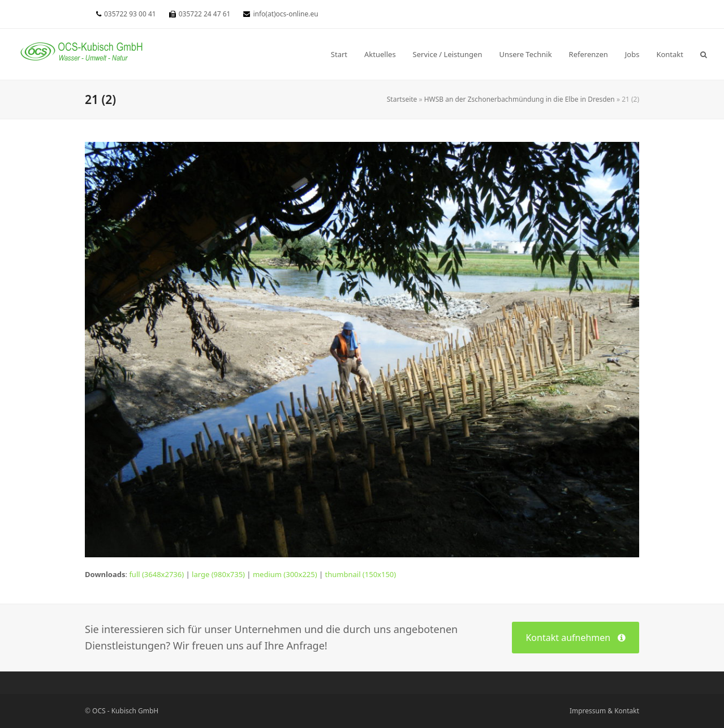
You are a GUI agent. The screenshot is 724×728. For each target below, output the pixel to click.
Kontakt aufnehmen (575, 637)
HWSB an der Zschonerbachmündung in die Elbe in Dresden (519, 99)
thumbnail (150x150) (361, 574)
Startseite (402, 99)
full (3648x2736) (156, 574)
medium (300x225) (285, 574)
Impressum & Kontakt (604, 711)
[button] (704, 54)
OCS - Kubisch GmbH (125, 711)
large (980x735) (218, 574)
